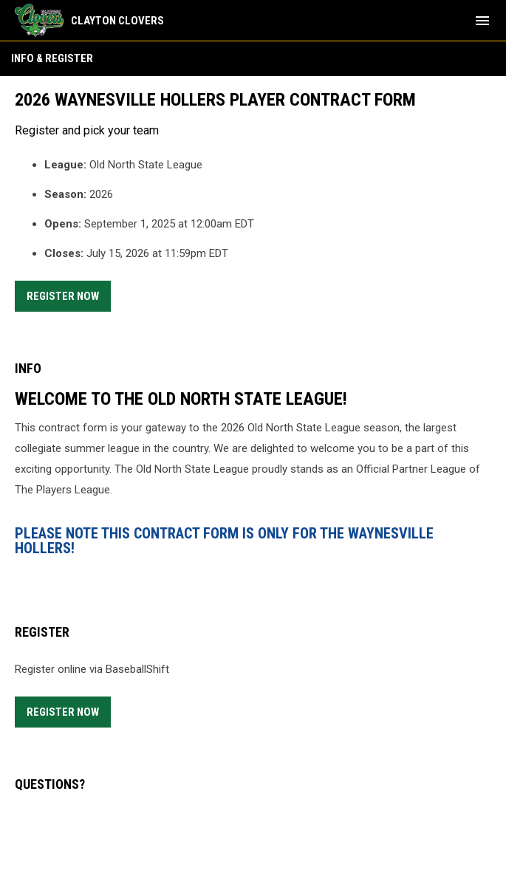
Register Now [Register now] (69, 294)
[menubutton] (482, 21)
